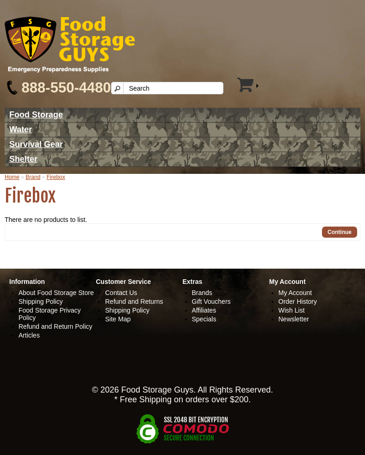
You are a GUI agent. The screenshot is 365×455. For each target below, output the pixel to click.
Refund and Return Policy (56, 326)
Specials (204, 319)
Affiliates (204, 310)
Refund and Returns (134, 301)
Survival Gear (36, 144)
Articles (29, 335)
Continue (340, 232)
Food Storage (36, 114)
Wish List (291, 310)
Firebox (56, 177)
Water (20, 129)
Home (12, 177)
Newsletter (293, 319)
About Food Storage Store (56, 292)
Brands (202, 292)
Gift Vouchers (211, 301)
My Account (295, 292)
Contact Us (121, 292)
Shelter (23, 159)
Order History (297, 301)
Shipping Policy (41, 301)
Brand (32, 177)
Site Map (117, 319)
